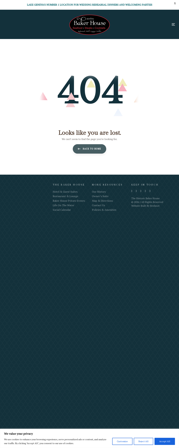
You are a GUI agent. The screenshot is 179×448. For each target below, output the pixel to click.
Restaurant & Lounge (65, 196)
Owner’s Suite (100, 196)
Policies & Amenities (104, 210)
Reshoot (155, 205)
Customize (122, 441)
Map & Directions (102, 200)
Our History (99, 191)
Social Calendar (62, 210)
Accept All (164, 441)
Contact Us (98, 205)
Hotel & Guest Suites (65, 191)
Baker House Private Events (69, 200)
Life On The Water (63, 205)
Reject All (143, 441)
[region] (89, 438)
